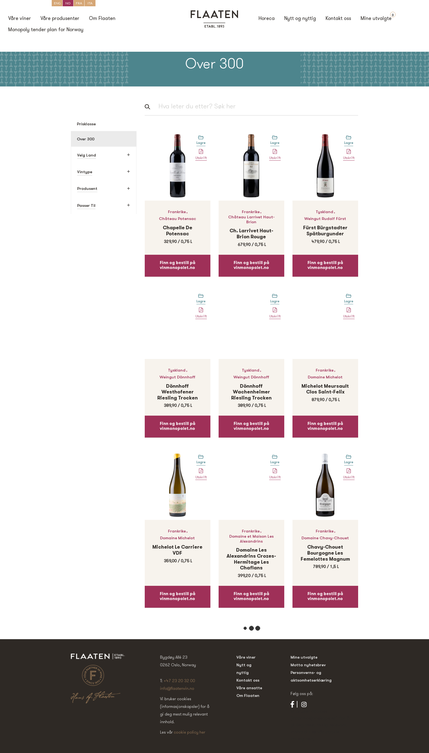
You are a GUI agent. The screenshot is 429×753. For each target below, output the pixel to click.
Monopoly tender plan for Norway (45, 30)
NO (68, 3)
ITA (90, 3)
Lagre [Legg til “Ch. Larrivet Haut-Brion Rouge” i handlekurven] (274, 142)
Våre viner (19, 18)
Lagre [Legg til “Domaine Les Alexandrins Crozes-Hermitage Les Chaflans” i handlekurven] (274, 462)
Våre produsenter (59, 18)
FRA (79, 3)
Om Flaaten (102, 18)
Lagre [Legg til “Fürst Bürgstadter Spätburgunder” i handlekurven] (348, 142)
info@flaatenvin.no (177, 688)
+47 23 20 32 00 (179, 680)
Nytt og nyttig (300, 18)
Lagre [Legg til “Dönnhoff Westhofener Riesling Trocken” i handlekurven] (200, 301)
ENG (57, 3)
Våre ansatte (249, 687)
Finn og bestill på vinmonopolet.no (177, 265)
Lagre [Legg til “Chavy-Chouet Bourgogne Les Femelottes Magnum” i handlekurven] (348, 462)
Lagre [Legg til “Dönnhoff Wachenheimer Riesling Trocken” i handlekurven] (274, 301)
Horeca (267, 18)
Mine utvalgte (376, 18)
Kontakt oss (338, 18)
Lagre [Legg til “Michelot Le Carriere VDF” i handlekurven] (200, 462)
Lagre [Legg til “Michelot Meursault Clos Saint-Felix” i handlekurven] (348, 301)
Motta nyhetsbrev (308, 664)
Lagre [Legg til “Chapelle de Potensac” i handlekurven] (200, 142)
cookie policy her (189, 732)
